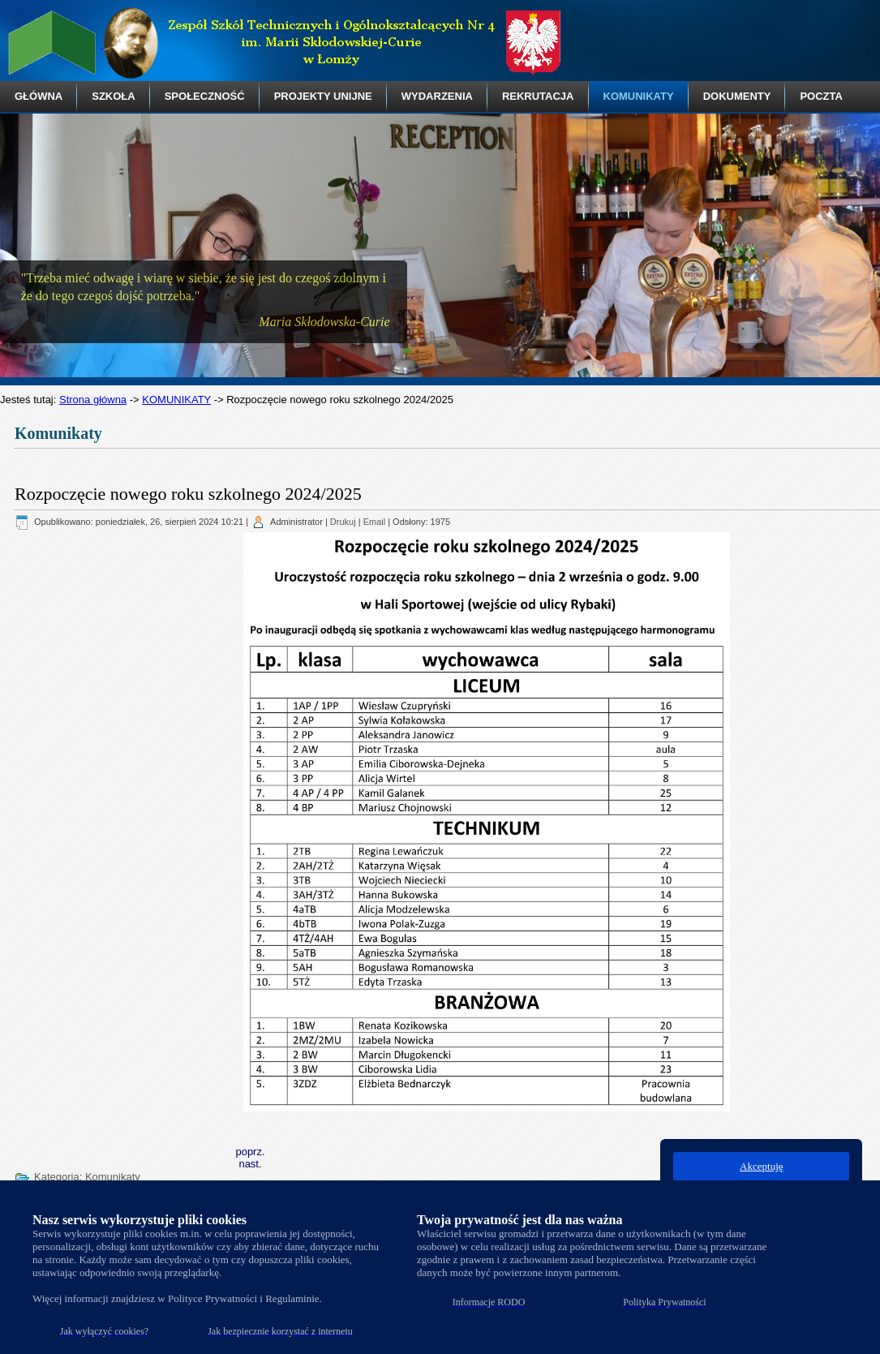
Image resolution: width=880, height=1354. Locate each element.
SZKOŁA (113, 96)
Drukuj (343, 522)
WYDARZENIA (437, 96)
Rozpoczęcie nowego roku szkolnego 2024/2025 (188, 494)
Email (374, 522)
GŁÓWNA (38, 96)
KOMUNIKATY (638, 96)
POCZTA (821, 96)
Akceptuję (761, 1166)
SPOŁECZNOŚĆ (205, 96)
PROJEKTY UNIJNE (323, 96)
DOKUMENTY (737, 96)
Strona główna (93, 399)
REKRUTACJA (538, 96)
